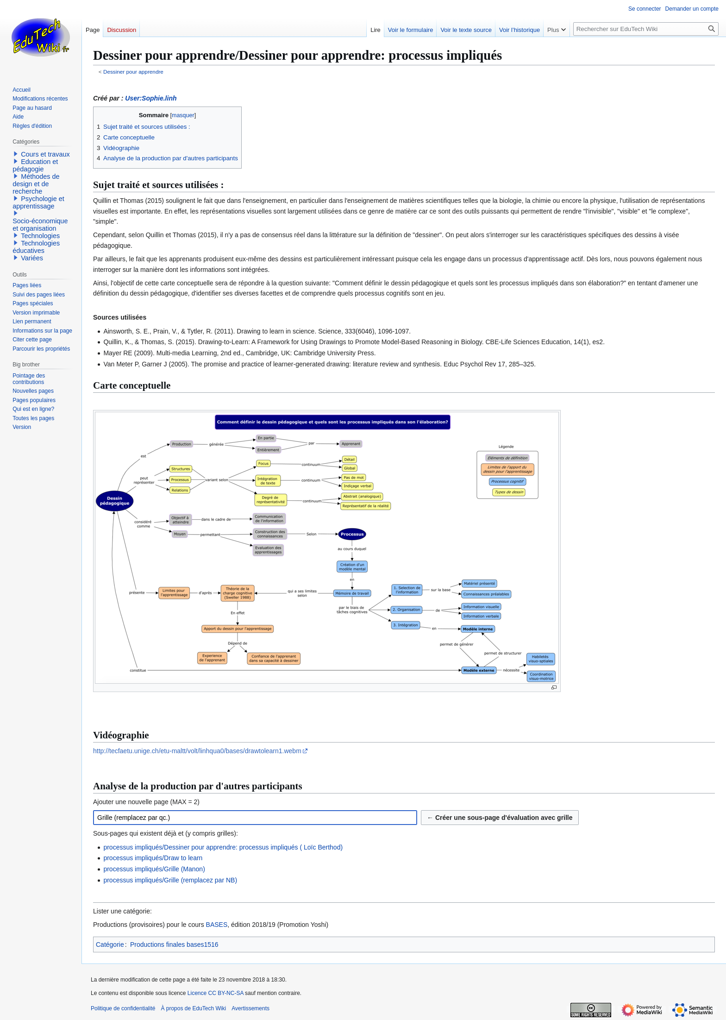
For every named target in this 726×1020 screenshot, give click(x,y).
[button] (16, 154)
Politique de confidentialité (123, 1008)
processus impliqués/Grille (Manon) (154, 869)
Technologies (40, 235)
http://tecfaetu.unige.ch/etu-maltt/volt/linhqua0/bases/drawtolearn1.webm (197, 751)
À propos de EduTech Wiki (193, 1008)
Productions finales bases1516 (174, 944)
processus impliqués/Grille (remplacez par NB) (170, 880)
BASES (217, 924)
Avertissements (250, 1008)
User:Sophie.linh (150, 98)
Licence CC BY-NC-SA (216, 993)
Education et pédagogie (35, 165)
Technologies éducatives (36, 246)
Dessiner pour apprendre (133, 72)
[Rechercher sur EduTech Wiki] (646, 29)
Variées (32, 258)
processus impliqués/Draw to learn (152, 858)
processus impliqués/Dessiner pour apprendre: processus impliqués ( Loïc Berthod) (223, 847)
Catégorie (110, 944)
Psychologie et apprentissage (38, 202)
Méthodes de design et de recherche (36, 184)
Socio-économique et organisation (40, 224)
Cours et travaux (45, 154)
